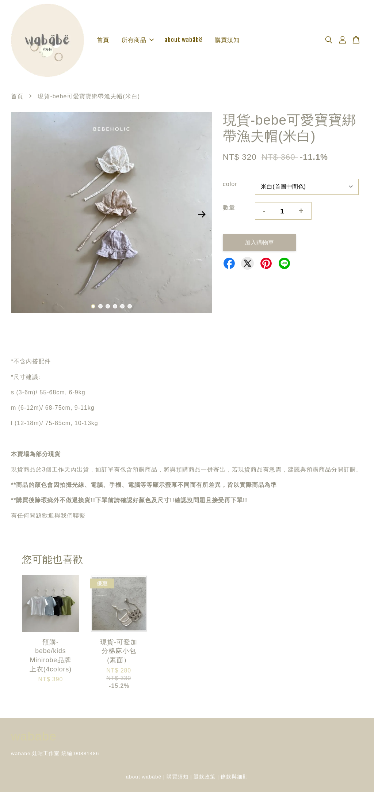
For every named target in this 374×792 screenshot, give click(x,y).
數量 (229, 207)
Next (202, 214)
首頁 (103, 39)
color (230, 184)
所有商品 (138, 39)
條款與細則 (234, 777)
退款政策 (204, 777)
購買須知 (227, 39)
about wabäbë (183, 39)
